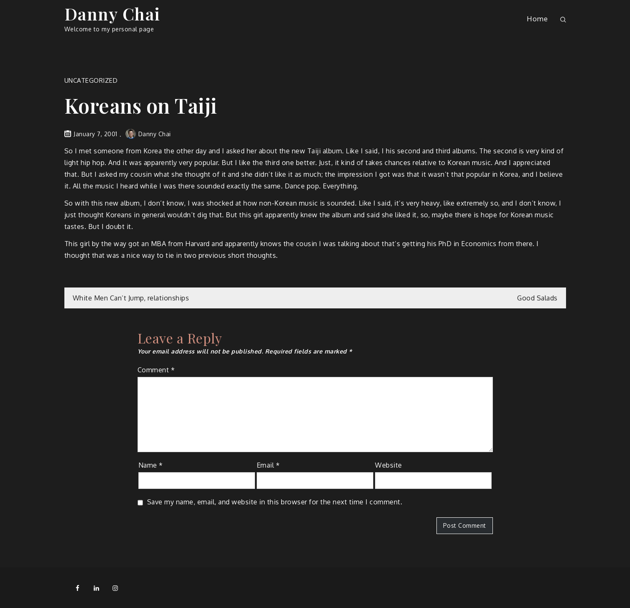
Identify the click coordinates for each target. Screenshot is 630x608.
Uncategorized (91, 80)
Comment (156, 370)
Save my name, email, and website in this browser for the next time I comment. (275, 502)
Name (150, 465)
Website (388, 465)
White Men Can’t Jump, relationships (131, 298)
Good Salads (537, 298)
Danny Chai (112, 14)
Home (537, 18)
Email (268, 465)
